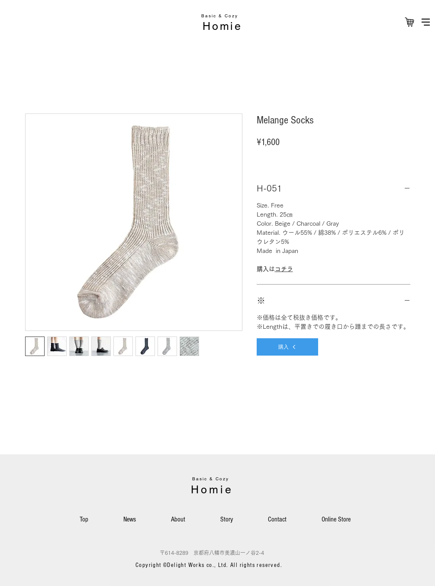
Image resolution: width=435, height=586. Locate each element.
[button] (426, 22)
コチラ (284, 269)
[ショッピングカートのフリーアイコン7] (409, 22)
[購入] (287, 347)
